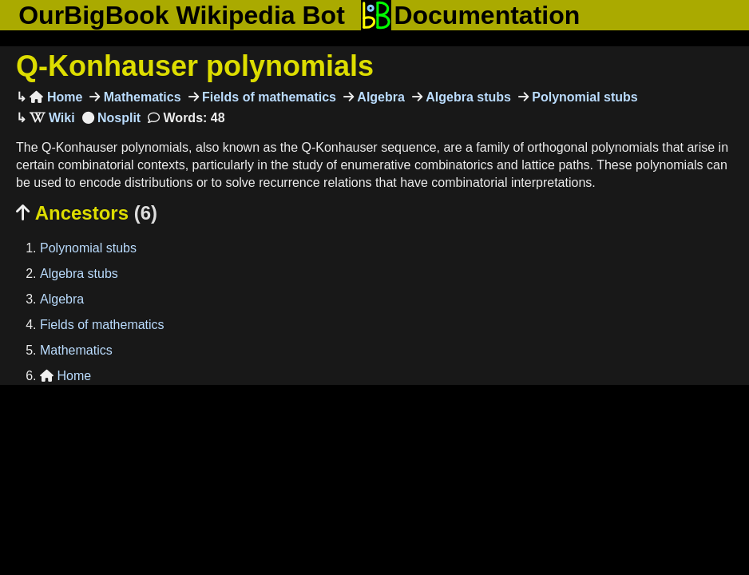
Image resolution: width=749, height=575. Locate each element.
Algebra (379, 97)
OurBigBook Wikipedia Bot (181, 15)
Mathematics (140, 97)
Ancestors (86, 213)
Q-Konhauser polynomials (195, 66)
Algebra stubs (466, 97)
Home (56, 97)
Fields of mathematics (268, 97)
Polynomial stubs (583, 97)
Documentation (470, 15)
